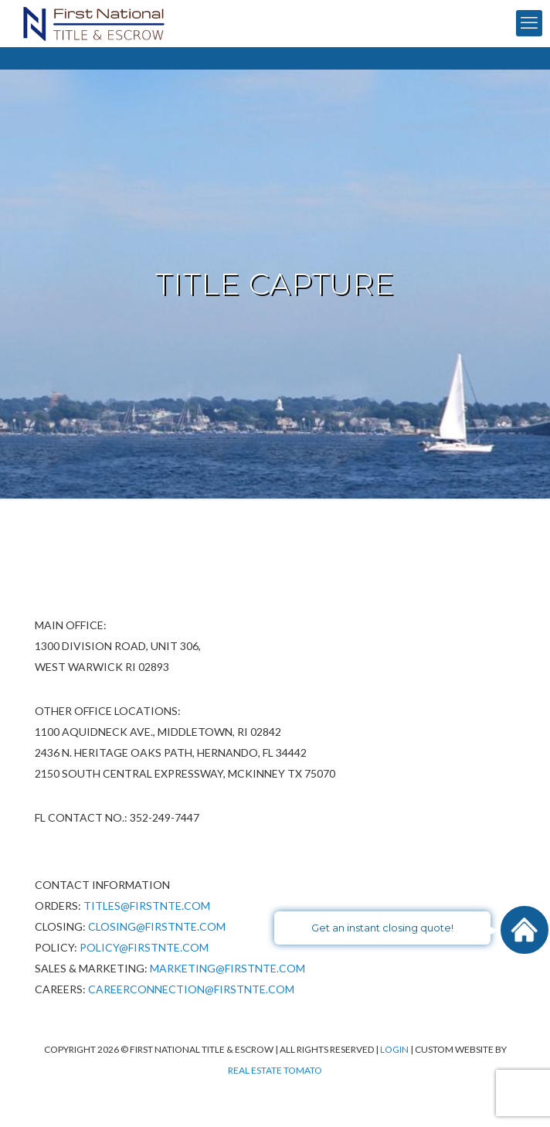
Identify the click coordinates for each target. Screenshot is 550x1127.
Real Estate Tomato (275, 1070)
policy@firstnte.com (144, 947)
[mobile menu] (529, 23)
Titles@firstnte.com (146, 905)
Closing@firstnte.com (157, 926)
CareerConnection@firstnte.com (191, 989)
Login (395, 1049)
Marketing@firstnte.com (227, 968)
